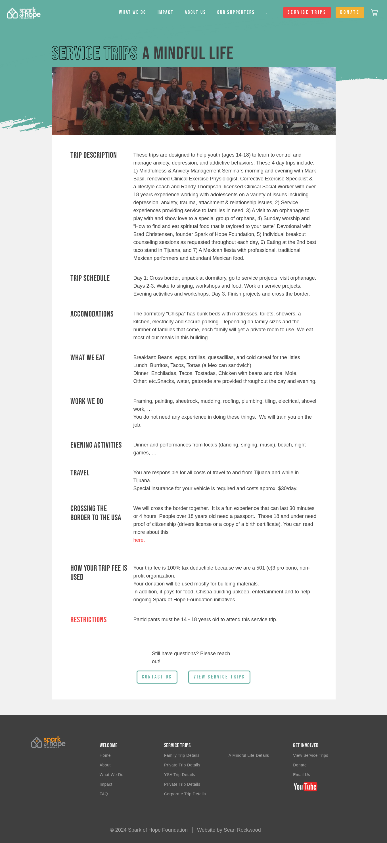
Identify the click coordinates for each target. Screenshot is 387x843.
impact (106, 784)
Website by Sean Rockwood (229, 830)
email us (301, 774)
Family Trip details (182, 755)
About (105, 765)
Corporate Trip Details (185, 794)
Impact (166, 12)
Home (105, 755)
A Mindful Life (241, 755)
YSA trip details (179, 774)
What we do (112, 774)
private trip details (182, 765)
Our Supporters (236, 12)
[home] (20, 12)
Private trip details (182, 784)
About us (195, 12)
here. (139, 540)
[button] (132, 12)
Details (262, 755)
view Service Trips (219, 677)
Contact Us (157, 677)
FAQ (104, 794)
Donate (300, 765)
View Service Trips (310, 755)
